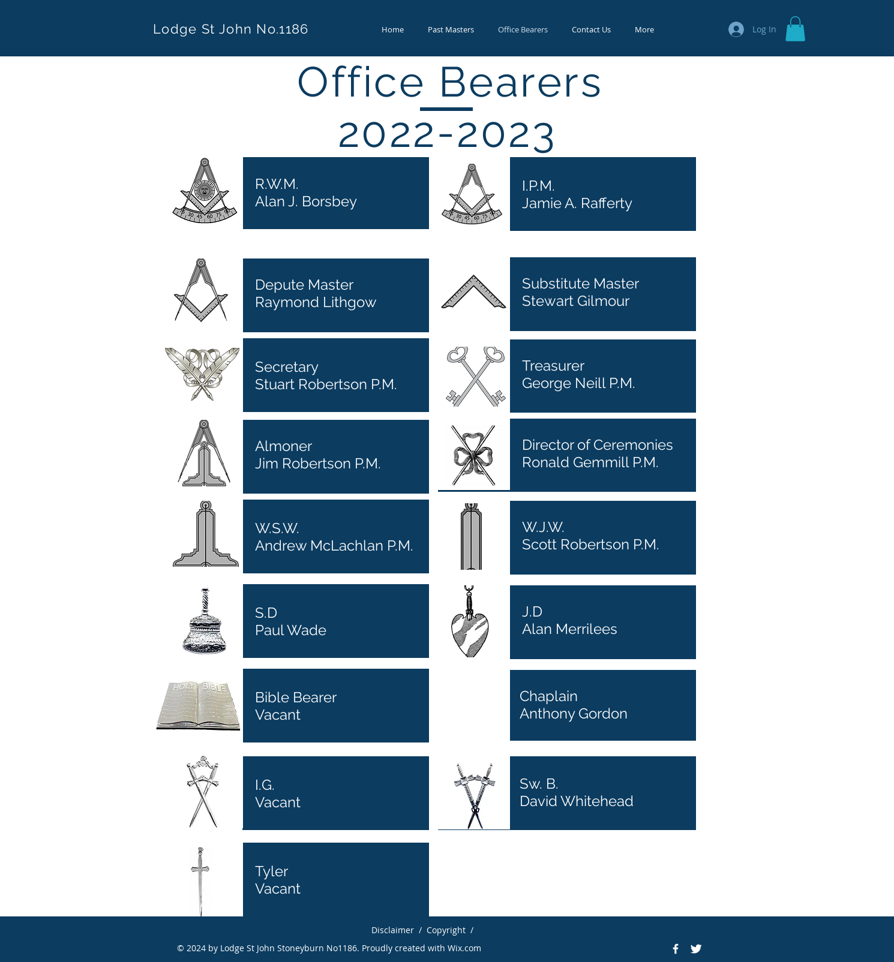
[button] (795, 28)
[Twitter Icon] (696, 948)
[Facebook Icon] (675, 948)
